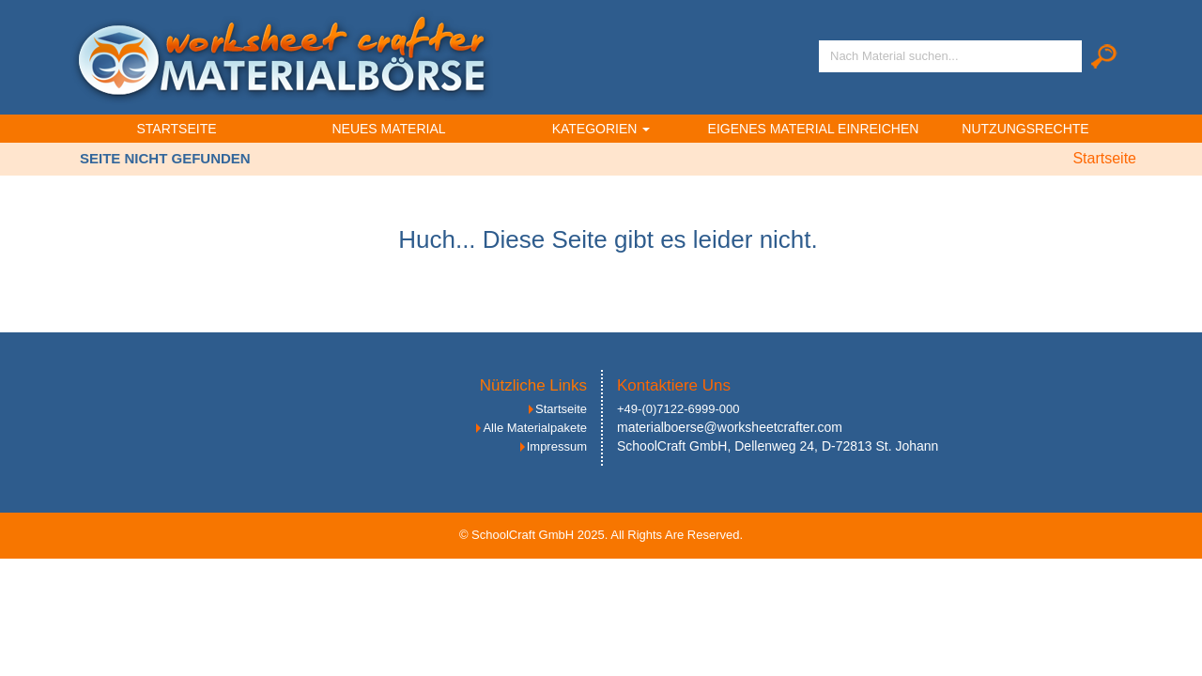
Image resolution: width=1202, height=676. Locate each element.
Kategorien (601, 128)
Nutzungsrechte (1025, 128)
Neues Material (388, 128)
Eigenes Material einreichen (813, 128)
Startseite (176, 128)
